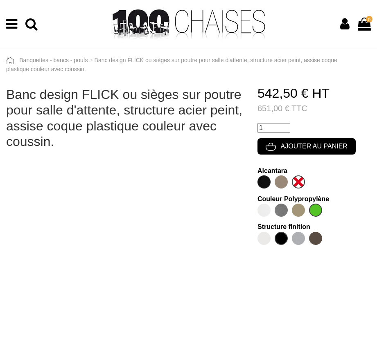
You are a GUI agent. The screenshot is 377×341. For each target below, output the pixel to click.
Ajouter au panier (307, 146)
